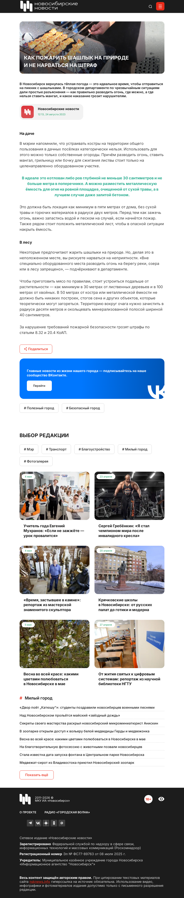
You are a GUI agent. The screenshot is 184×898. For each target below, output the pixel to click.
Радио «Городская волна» (67, 812)
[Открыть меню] (160, 6)
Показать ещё (36, 775)
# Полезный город (39, 408)
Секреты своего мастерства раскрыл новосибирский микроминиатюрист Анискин (89, 723)
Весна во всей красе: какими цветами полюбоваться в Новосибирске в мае (82, 739)
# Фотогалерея (36, 461)
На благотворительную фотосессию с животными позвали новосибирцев (81, 747)
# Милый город (134, 449)
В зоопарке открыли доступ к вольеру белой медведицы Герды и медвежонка (84, 731)
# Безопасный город (83, 408)
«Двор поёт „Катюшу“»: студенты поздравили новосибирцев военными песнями (87, 707)
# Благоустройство (94, 449)
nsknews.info (40, 881)
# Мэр (29, 449)
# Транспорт (56, 449)
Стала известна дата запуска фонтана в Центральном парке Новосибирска (82, 755)
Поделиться (36, 349)
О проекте (28, 812)
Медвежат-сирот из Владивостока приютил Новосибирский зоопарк (77, 762)
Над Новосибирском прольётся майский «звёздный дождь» (70, 715)
